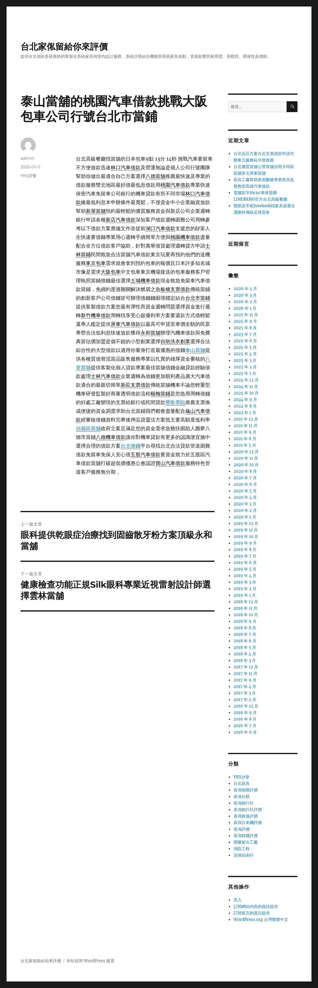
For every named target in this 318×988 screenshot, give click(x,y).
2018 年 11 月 (245, 608)
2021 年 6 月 (244, 438)
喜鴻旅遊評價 (245, 816)
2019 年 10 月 (245, 536)
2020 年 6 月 (245, 484)
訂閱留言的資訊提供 (251, 913)
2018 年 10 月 (245, 614)
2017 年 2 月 (244, 699)
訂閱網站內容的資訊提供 (255, 906)
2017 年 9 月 (244, 680)
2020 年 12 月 (246, 451)
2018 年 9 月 (244, 621)
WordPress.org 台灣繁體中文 (260, 919)
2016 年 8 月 (244, 719)
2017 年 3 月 (244, 693)
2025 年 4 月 (245, 354)
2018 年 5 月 (244, 647)
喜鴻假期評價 (245, 790)
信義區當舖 (88, 428)
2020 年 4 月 (245, 497)
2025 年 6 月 (245, 341)
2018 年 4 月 (244, 654)
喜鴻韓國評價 (245, 835)
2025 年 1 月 (244, 373)
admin (27, 158)
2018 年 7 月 (244, 634)
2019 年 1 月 (244, 595)
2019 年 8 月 (244, 549)
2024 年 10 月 (246, 393)
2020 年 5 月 (245, 491)
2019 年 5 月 (244, 569)
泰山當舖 (195, 350)
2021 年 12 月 (245, 419)
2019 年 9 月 (245, 543)
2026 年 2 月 (245, 301)
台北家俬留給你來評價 (64, 46)
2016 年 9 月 (245, 712)
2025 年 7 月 (245, 334)
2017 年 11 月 (245, 673)
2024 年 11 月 (245, 386)
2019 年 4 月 (244, 575)
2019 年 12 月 (245, 523)
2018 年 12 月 (245, 601)
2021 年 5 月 (244, 445)
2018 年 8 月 (244, 628)
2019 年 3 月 (244, 582)
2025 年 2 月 (245, 367)
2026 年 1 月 (244, 308)
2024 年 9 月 (245, 399)
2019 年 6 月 (245, 562)
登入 (237, 900)
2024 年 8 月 (245, 406)
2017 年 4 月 (244, 686)
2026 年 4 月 (245, 288)
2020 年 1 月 (244, 517)
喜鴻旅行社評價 (247, 809)
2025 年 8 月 (245, 327)
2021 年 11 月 (245, 425)
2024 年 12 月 (246, 380)
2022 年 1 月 (244, 412)
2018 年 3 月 (244, 660)
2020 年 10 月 (246, 464)
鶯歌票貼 (175, 402)
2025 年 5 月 (245, 347)
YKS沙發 (28, 175)
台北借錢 (131, 446)
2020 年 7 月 (245, 477)
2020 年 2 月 (245, 510)
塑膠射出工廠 (245, 842)
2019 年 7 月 (244, 556)
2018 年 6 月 (244, 641)
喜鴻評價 (241, 829)
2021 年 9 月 (244, 432)
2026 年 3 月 (245, 295)
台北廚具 (241, 783)
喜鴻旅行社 (243, 803)
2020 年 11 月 (245, 458)
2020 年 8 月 (245, 471)
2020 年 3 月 (244, 504)
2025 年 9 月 (245, 321)
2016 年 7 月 (244, 725)
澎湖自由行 (243, 855)
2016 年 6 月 (245, 732)
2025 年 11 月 (245, 314)
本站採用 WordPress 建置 (90, 960)
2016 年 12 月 (245, 706)
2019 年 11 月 (245, 530)
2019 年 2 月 (244, 588)
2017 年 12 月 (245, 667)
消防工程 (241, 848)
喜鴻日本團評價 (247, 822)
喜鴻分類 (241, 796)
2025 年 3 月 (244, 360)
